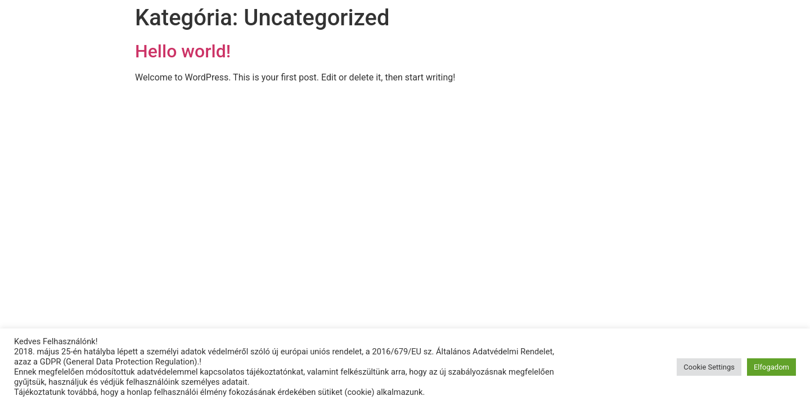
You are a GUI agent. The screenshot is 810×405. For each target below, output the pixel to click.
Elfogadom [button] (771, 367)
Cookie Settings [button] (709, 367)
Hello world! (183, 51)
